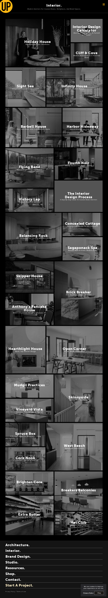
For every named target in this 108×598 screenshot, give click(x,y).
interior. (13, 551)
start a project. (19, 585)
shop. (10, 574)
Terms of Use (21, 591)
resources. (15, 568)
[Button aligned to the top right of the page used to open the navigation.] (104, 4)
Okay (99, 593)
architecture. (17, 545)
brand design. (18, 556)
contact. (13, 579)
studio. (11, 562)
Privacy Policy (88, 593)
